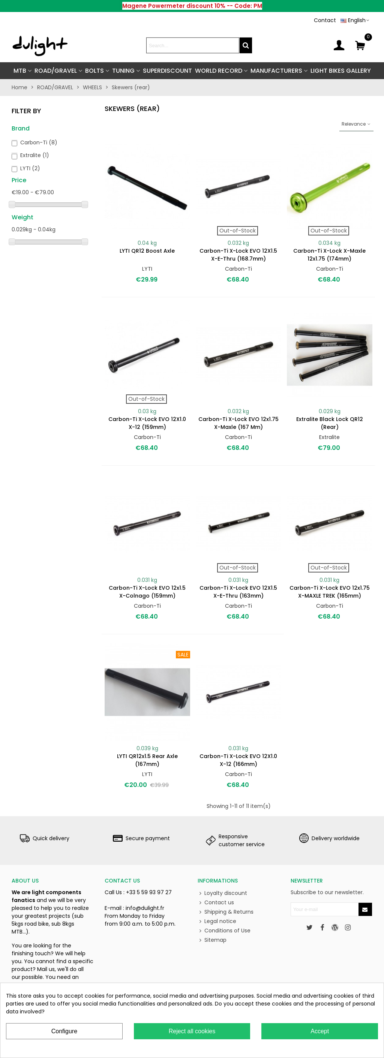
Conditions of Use (224, 931)
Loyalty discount (222, 893)
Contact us (216, 903)
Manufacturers (276, 70)
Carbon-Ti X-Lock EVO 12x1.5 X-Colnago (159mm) (147, 591)
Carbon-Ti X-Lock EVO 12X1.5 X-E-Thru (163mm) (238, 591)
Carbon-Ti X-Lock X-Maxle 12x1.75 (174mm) (329, 254)
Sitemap (212, 940)
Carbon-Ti (38, 142)
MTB (20, 70)
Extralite (34, 155)
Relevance (356, 124)
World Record (218, 70)
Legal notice (217, 921)
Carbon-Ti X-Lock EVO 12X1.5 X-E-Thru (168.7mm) (238, 254)
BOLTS (94, 70)
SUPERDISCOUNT (167, 70)
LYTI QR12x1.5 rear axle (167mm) (147, 760)
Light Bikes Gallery (340, 70)
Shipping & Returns (226, 912)
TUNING (123, 70)
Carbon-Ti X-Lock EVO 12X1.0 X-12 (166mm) (238, 760)
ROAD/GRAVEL (55, 70)
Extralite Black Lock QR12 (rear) (329, 423)
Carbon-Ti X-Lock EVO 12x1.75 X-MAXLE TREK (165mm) (330, 591)
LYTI (30, 168)
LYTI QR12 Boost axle (147, 251)
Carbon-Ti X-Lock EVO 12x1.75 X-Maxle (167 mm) (238, 423)
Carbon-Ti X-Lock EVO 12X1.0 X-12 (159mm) (147, 423)
